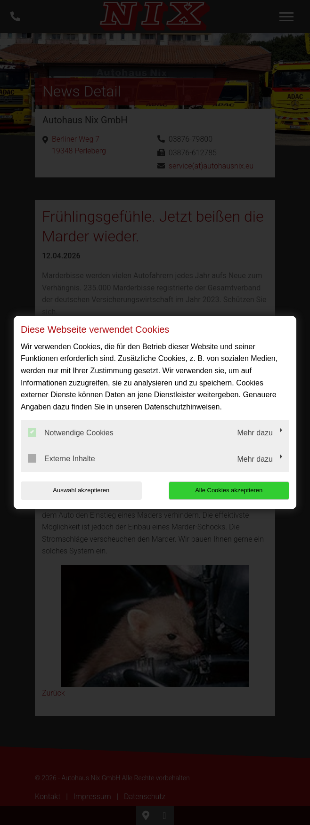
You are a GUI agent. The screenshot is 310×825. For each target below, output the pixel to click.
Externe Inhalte (61, 458)
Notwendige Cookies (71, 432)
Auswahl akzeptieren (81, 490)
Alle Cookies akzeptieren (228, 490)
